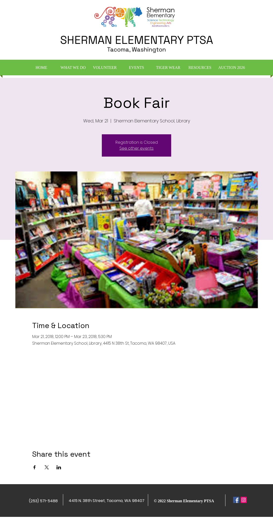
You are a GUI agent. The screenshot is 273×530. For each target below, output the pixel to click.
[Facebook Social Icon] (236, 500)
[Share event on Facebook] (34, 467)
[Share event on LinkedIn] (58, 467)
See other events (136, 148)
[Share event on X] (46, 467)
